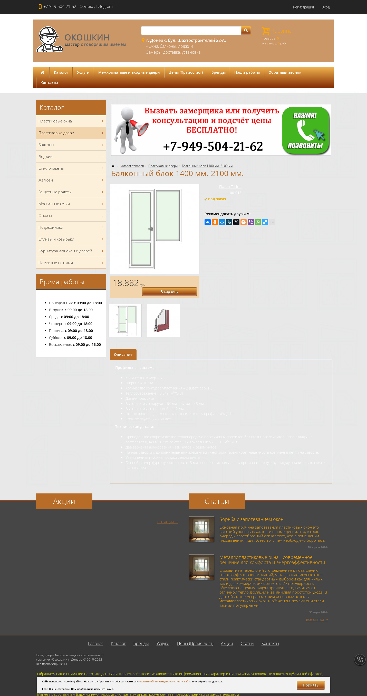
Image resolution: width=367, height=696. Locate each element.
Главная (95, 634)
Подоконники (71, 227)
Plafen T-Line (230, 186)
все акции (165, 512)
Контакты (49, 82)
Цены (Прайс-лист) (186, 72)
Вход (326, 7)
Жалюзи (71, 180)
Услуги (83, 72)
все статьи (315, 610)
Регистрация (303, 7)
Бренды (218, 72)
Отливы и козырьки (71, 239)
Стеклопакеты (71, 168)
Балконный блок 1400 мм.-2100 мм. (207, 166)
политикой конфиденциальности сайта (165, 681)
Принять (310, 685)
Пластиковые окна (71, 121)
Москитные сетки (71, 203)
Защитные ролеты (71, 192)
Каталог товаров (132, 166)
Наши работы (247, 72)
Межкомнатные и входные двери (129, 72)
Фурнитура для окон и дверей (71, 251)
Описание (123, 345)
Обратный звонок (284, 72)
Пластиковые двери (163, 166)
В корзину (176, 282)
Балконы (71, 144)
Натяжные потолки (71, 263)
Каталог (61, 72)
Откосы (71, 215)
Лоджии (71, 156)
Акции (227, 634)
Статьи (247, 634)
